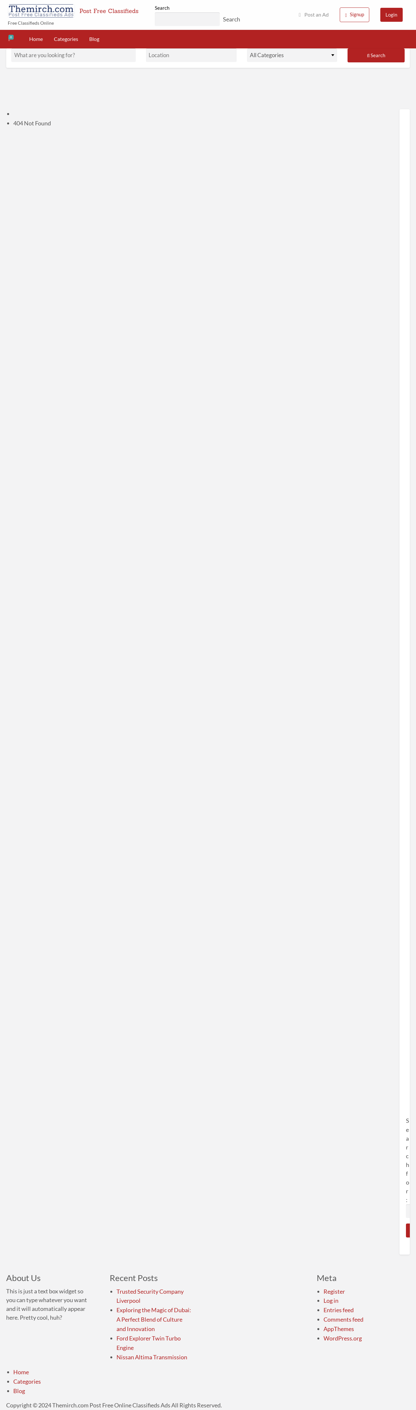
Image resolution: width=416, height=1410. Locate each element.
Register (334, 1291)
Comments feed (343, 1319)
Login (391, 15)
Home (36, 39)
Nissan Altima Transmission (151, 1357)
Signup (354, 14)
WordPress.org (343, 1338)
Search (162, 8)
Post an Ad (314, 15)
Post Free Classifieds (109, 11)
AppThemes (339, 1328)
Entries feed (339, 1310)
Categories (66, 39)
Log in (331, 1300)
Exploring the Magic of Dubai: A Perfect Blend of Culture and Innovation (153, 1319)
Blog (94, 39)
